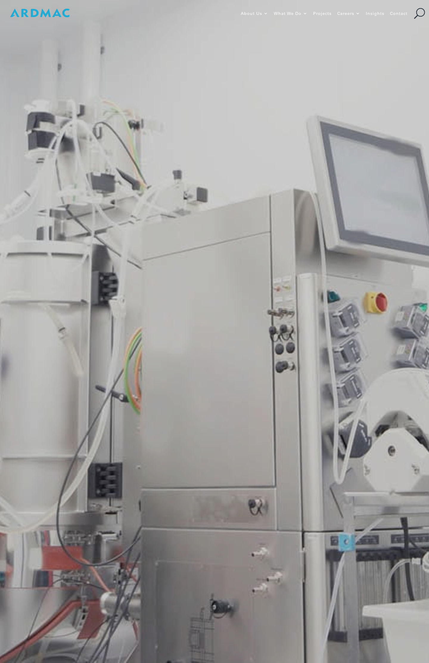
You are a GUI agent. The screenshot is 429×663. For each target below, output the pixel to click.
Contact (399, 13)
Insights (375, 13)
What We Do (287, 13)
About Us (251, 13)
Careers (345, 13)
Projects (322, 13)
